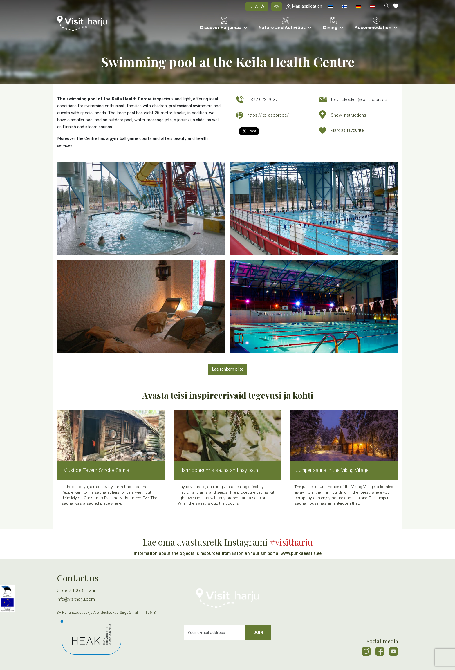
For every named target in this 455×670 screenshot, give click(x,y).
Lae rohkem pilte (227, 369)
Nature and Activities (282, 23)
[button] (276, 6)
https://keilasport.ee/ (268, 115)
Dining (330, 23)
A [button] (251, 6)
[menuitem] (330, 6)
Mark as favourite (347, 130)
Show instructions (348, 115)
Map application (304, 6)
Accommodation (373, 23)
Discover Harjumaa (220, 23)
